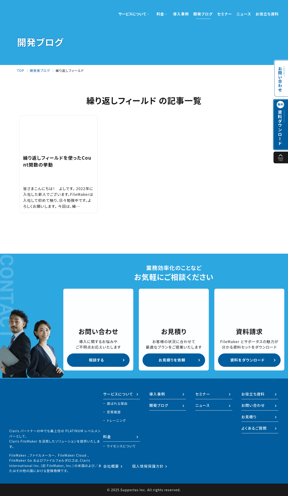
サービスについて (118, 392)
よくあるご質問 (254, 427)
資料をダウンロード (247, 359)
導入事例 (181, 14)
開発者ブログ (40, 70)
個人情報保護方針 (148, 466)
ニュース (243, 14)
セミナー (224, 14)
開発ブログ (203, 14)
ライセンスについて (121, 446)
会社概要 (111, 466)
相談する (96, 359)
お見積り (249, 416)
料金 (107, 436)
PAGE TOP (281, 157)
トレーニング (116, 420)
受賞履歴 (114, 411)
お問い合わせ (279, 76)
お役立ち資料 (267, 14)
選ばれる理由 (117, 402)
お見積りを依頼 (172, 359)
